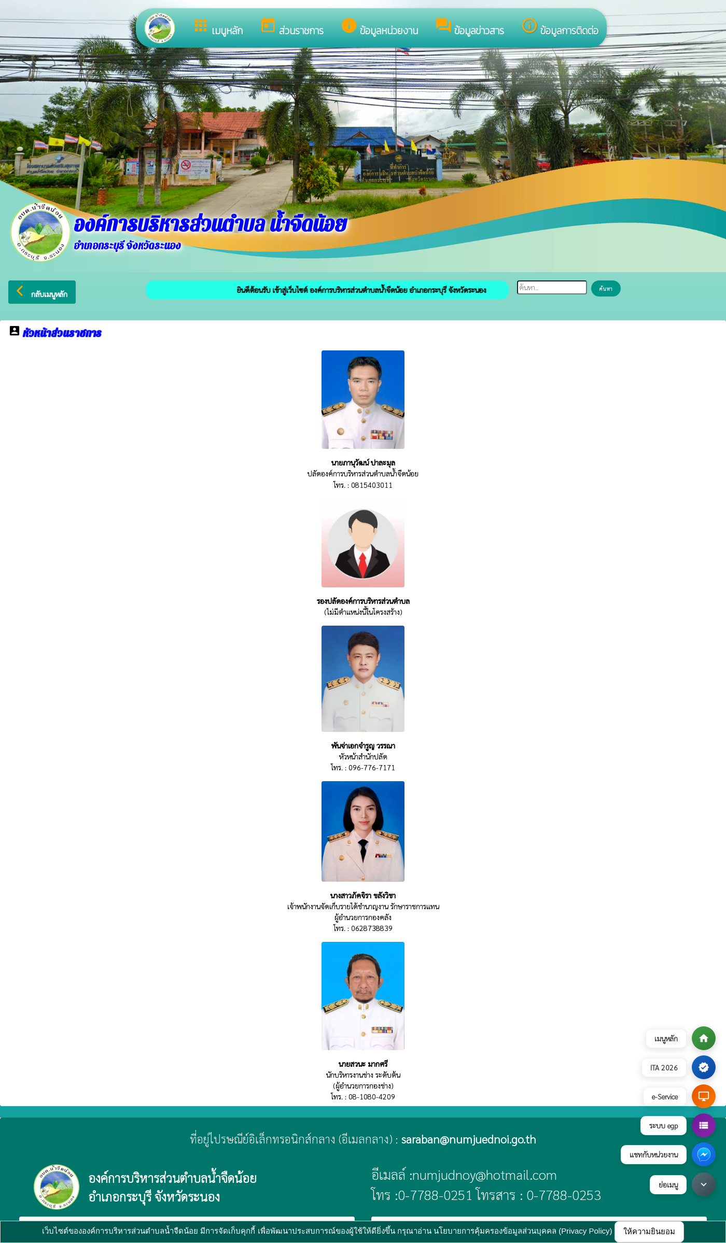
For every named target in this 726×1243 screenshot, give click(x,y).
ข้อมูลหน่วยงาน (379, 27)
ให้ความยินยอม (649, 1231)
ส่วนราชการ (291, 27)
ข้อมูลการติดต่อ (559, 27)
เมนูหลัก (217, 27)
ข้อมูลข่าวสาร (469, 27)
